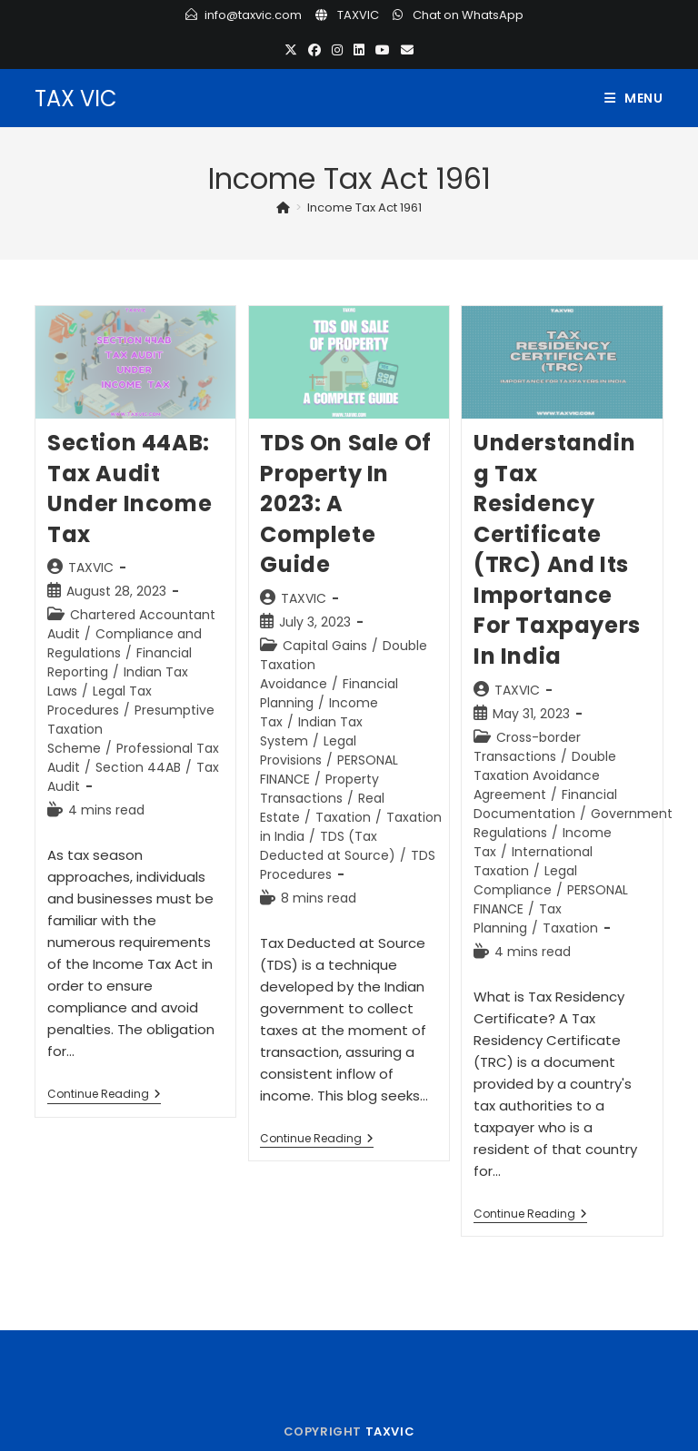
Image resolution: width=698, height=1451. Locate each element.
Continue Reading (104, 1095)
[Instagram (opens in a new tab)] (337, 50)
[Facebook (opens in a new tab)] (314, 50)
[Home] (283, 207)
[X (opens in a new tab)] (291, 50)
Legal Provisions (308, 750)
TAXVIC (358, 15)
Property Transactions (319, 788)
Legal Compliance (525, 880)
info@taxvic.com (253, 15)
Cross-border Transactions (527, 746)
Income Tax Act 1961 (364, 207)
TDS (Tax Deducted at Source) (327, 845)
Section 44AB (138, 767)
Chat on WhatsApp (468, 15)
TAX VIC (76, 99)
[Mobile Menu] (633, 98)
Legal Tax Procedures (99, 700)
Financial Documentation (545, 804)
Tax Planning (518, 918)
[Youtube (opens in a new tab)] (382, 50)
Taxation (343, 817)
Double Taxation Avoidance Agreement (545, 775)
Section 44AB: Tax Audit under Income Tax (129, 488)
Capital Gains (325, 646)
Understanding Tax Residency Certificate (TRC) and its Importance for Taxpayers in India (557, 549)
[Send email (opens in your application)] (407, 50)
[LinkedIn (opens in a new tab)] (359, 50)
